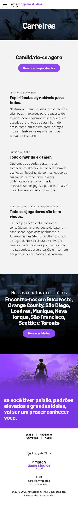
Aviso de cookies (39, 484)
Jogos (29, 434)
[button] (5, 4)
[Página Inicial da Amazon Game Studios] (26, 5)
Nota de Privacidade (39, 480)
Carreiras (32, 437)
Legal (39, 476)
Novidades (46, 434)
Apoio (48, 437)
